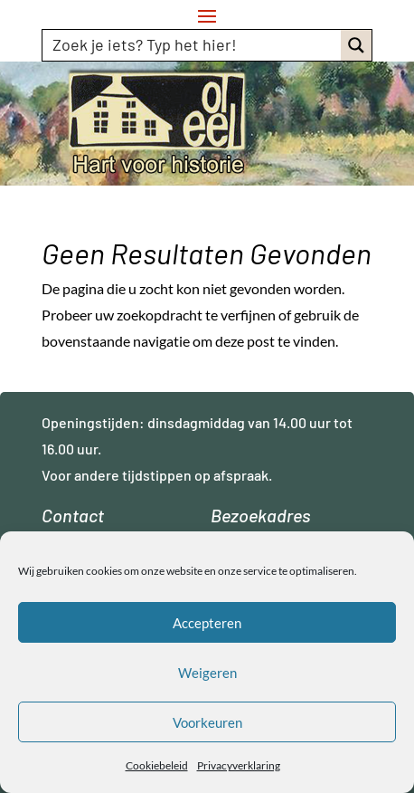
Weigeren (207, 672)
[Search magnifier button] (356, 45)
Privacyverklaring (238, 765)
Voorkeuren (207, 722)
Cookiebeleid (157, 765)
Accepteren (207, 623)
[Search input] (192, 44)
